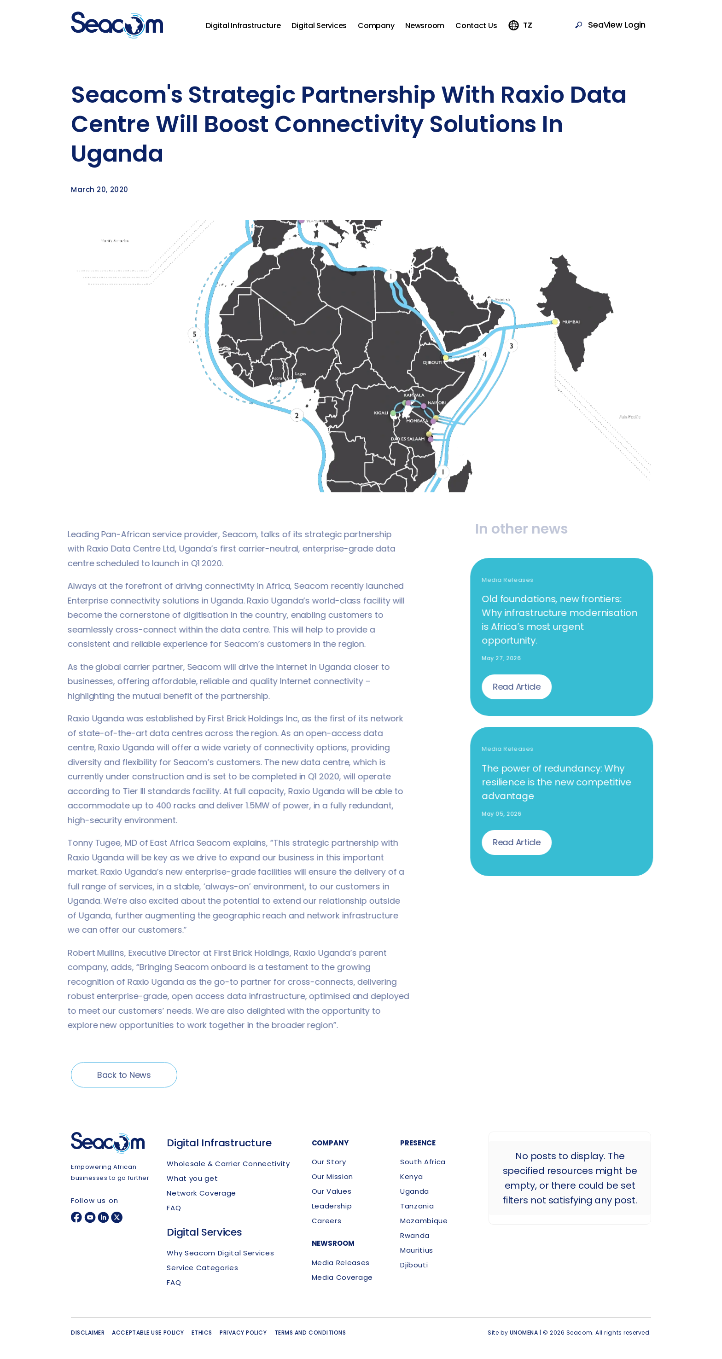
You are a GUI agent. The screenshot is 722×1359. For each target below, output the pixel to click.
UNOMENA (524, 1332)
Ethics (202, 1332)
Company (376, 25)
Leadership (332, 1206)
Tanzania (417, 1206)
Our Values (332, 1191)
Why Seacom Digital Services (220, 1253)
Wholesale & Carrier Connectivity (228, 1163)
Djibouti (414, 1265)
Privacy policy (243, 1332)
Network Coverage (201, 1193)
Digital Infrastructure (243, 25)
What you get (192, 1178)
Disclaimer (88, 1332)
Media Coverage (342, 1277)
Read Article (521, 686)
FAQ (174, 1208)
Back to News (124, 1078)
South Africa (423, 1162)
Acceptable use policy (148, 1332)
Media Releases (341, 1262)
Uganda (414, 1191)
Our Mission (332, 1176)
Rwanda (415, 1235)
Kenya (411, 1176)
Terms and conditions (310, 1332)
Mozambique (424, 1220)
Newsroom (424, 25)
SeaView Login (617, 24)
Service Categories (202, 1267)
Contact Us (476, 25)
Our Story (329, 1162)
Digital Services (319, 25)
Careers (327, 1220)
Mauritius (416, 1250)
